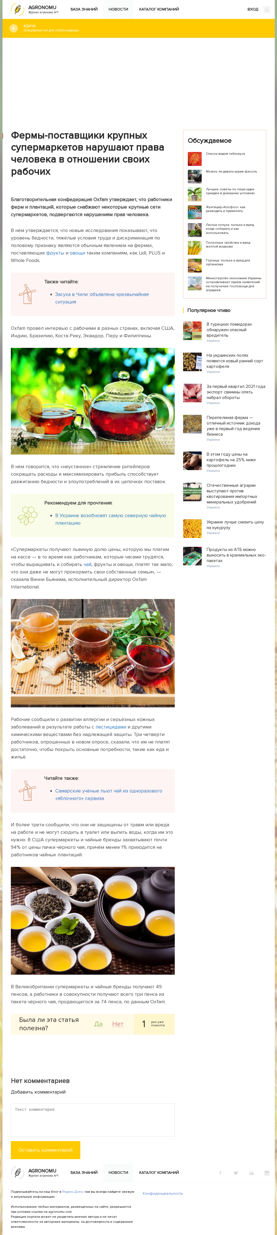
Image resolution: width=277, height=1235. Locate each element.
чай (87, 564)
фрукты (55, 253)
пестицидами (111, 727)
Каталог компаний (159, 9)
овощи (77, 253)
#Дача (144, 28)
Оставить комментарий (46, 1150)
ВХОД (259, 9)
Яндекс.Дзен (72, 1192)
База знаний (84, 9)
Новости (118, 9)
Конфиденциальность (163, 1193)
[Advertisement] (139, 80)
